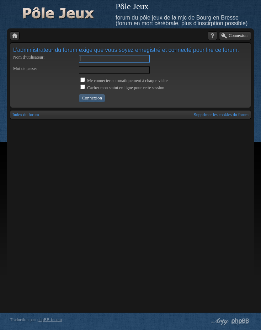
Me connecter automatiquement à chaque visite (123, 80)
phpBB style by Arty (219, 321)
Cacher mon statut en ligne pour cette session (122, 87)
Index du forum (25, 114)
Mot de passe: (25, 68)
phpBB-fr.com (49, 319)
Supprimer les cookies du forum (221, 114)
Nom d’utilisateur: (28, 57)
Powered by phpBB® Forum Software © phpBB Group (240, 321)
